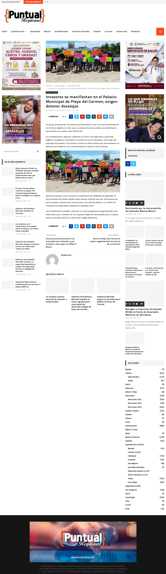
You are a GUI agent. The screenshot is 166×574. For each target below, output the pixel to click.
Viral (127, 509)
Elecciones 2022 (135, 403)
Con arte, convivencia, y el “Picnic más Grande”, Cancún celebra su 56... (154, 271)
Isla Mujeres (133, 463)
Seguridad (35, 31)
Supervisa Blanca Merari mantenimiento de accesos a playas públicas (27, 284)
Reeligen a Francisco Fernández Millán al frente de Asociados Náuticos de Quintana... (143, 312)
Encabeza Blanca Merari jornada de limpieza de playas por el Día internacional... (134, 350)
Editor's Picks (131, 392)
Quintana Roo (17, 31)
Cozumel (131, 460)
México (47, 31)
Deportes (135, 31)
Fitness (128, 418)
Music (127, 433)
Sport (127, 494)
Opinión (97, 31)
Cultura (108, 31)
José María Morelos (136, 467)
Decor (127, 384)
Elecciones (129, 396)
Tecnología (121, 31)
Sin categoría (131, 490)
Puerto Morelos (134, 475)
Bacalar (131, 448)
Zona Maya (132, 482)
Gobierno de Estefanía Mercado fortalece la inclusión (24, 210)
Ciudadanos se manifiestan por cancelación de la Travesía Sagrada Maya (132, 244)
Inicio (4, 31)
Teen (127, 501)
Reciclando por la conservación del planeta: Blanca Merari (143, 209)
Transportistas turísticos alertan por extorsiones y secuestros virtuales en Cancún (134, 272)
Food (127, 422)
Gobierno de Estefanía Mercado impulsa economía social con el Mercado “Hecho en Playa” (27, 245)
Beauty (128, 369)
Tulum (130, 478)
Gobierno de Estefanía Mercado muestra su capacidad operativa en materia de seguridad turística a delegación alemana (25, 265)
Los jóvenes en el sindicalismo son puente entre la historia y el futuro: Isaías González (27, 227)
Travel (128, 505)
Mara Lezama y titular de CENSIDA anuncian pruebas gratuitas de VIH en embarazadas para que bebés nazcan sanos (27, 173)
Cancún (131, 452)
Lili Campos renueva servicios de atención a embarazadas (56, 299)
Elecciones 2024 (135, 407)
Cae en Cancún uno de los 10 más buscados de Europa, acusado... (154, 242)
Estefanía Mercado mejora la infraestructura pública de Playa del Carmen (108, 301)
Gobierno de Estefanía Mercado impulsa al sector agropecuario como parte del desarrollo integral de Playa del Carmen (81, 303)
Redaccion (52, 110)
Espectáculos (133, 377)
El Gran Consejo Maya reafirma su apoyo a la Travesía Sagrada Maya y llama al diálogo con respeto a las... (27, 193)
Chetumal (132, 456)
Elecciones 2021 (134, 399)
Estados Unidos (132, 411)
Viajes (130, 381)
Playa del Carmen (51, 92)
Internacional (61, 31)
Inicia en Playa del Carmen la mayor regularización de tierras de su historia (105, 241)
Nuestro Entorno (81, 31)
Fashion (128, 415)
